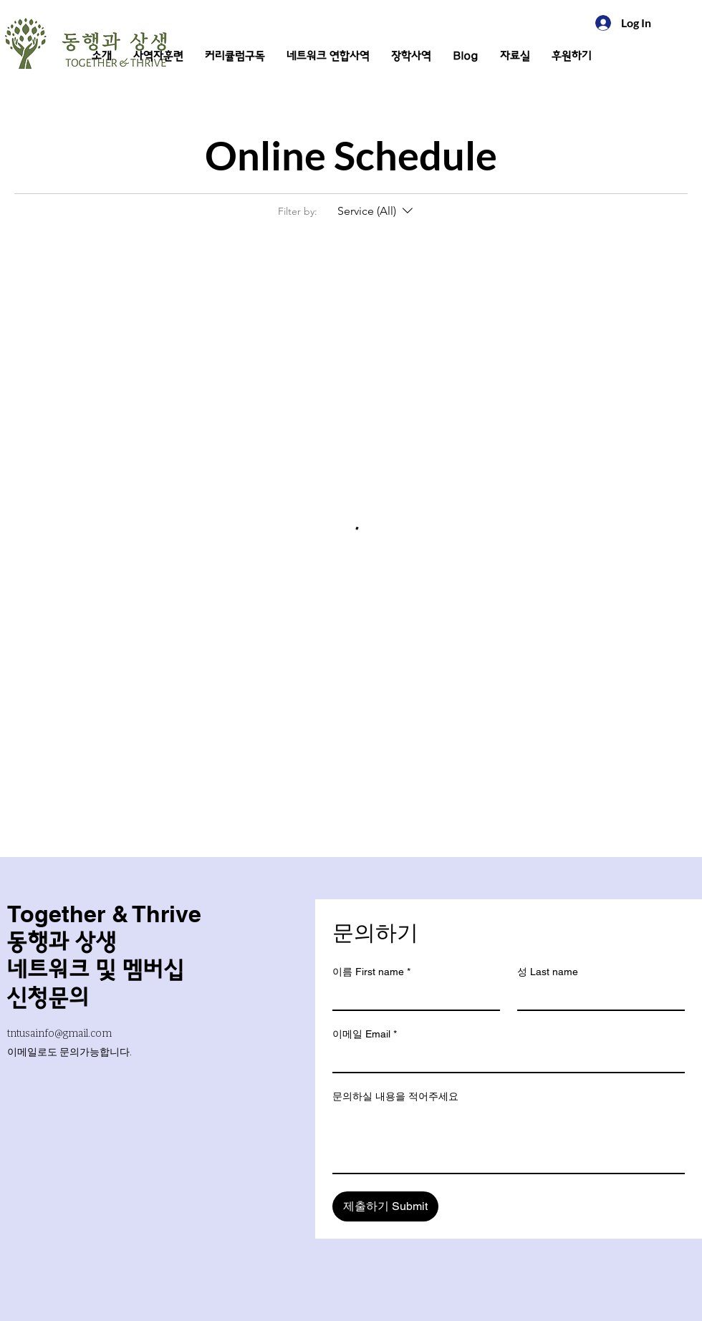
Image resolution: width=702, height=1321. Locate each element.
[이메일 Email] (504, 1059)
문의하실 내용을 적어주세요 (395, 1096)
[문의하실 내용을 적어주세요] (508, 1140)
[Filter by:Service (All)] (376, 211)
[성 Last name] (596, 997)
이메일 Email (364, 1034)
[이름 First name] (411, 997)
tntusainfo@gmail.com (59, 1033)
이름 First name (371, 972)
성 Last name (547, 971)
